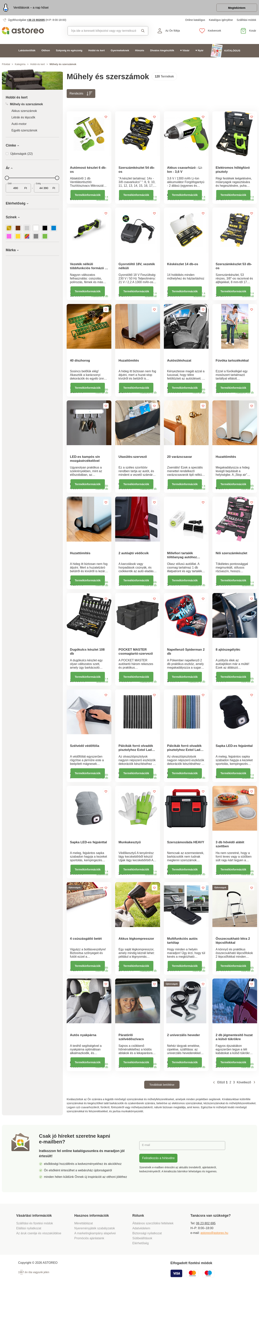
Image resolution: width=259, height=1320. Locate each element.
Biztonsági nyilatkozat (147, 1262)
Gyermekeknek (120, 51)
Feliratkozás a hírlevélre (158, 1187)
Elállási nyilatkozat (28, 1257)
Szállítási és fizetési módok (35, 1252)
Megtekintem (235, 8)
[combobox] (102, 32)
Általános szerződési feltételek (152, 1252)
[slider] (7, 179)
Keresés (143, 32)
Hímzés (139, 51)
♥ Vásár (184, 51)
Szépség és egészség (69, 51)
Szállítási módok (246, 21)
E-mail (146, 1175)
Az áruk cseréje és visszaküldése (38, 1262)
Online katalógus (195, 21)
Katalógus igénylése (221, 21)
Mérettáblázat (83, 1252)
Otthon (45, 51)
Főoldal (6, 65)
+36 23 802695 (36, 21)
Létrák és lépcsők (23, 118)
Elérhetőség (140, 1272)
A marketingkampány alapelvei (95, 1262)
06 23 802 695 (205, 1252)
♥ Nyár (199, 51)
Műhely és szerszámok (24, 105)
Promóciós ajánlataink (89, 1267)
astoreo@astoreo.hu (214, 1262)
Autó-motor (19, 125)
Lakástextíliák (27, 51)
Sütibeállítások (142, 1267)
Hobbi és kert (96, 51)
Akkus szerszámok (24, 112)
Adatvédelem (141, 1257)
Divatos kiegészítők (162, 51)
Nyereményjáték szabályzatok (94, 1257)
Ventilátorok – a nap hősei (31, 8)
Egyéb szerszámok (24, 131)
